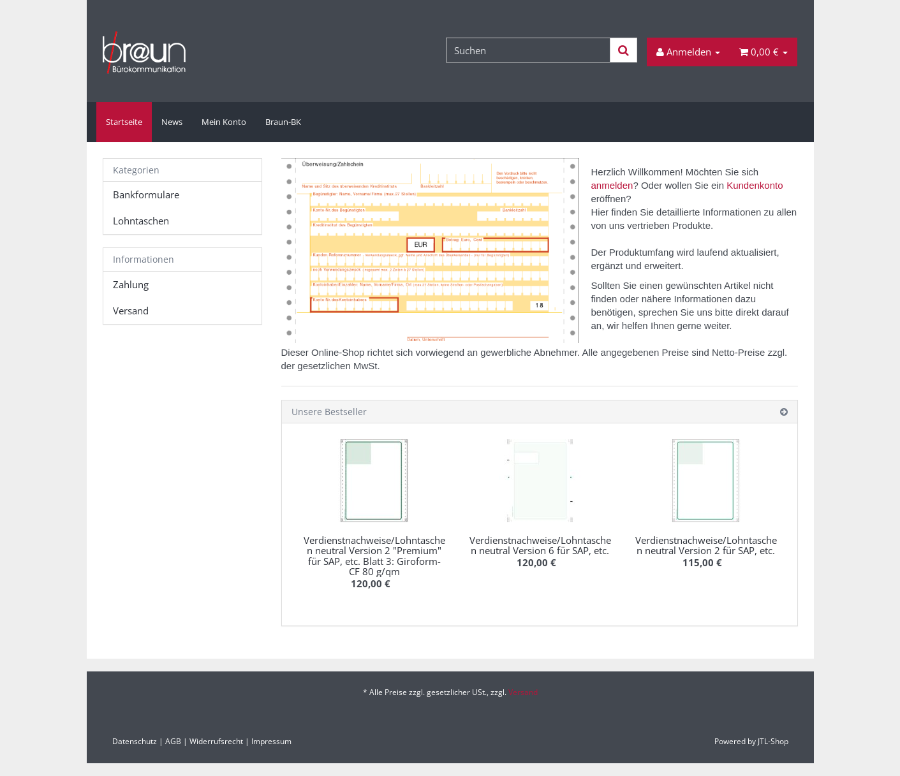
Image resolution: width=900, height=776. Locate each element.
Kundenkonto (755, 185)
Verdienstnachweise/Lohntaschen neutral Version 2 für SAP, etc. (706, 545)
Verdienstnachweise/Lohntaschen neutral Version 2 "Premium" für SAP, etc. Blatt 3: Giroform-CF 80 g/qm (374, 556)
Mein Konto (224, 122)
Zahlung (131, 284)
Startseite (124, 122)
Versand (131, 310)
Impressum (271, 741)
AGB (173, 741)
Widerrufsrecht (216, 741)
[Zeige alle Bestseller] (784, 411)
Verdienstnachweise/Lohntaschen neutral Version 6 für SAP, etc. (540, 545)
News (171, 122)
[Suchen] (528, 50)
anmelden (612, 185)
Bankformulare (146, 194)
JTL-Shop (773, 741)
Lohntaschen (141, 220)
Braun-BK (283, 122)
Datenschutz (134, 741)
